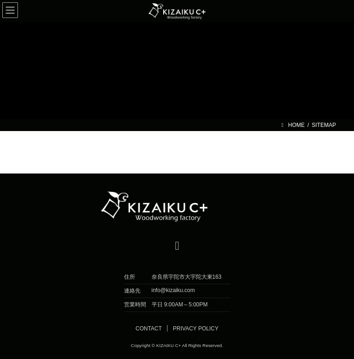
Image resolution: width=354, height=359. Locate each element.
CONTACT (149, 328)
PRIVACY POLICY (195, 328)
